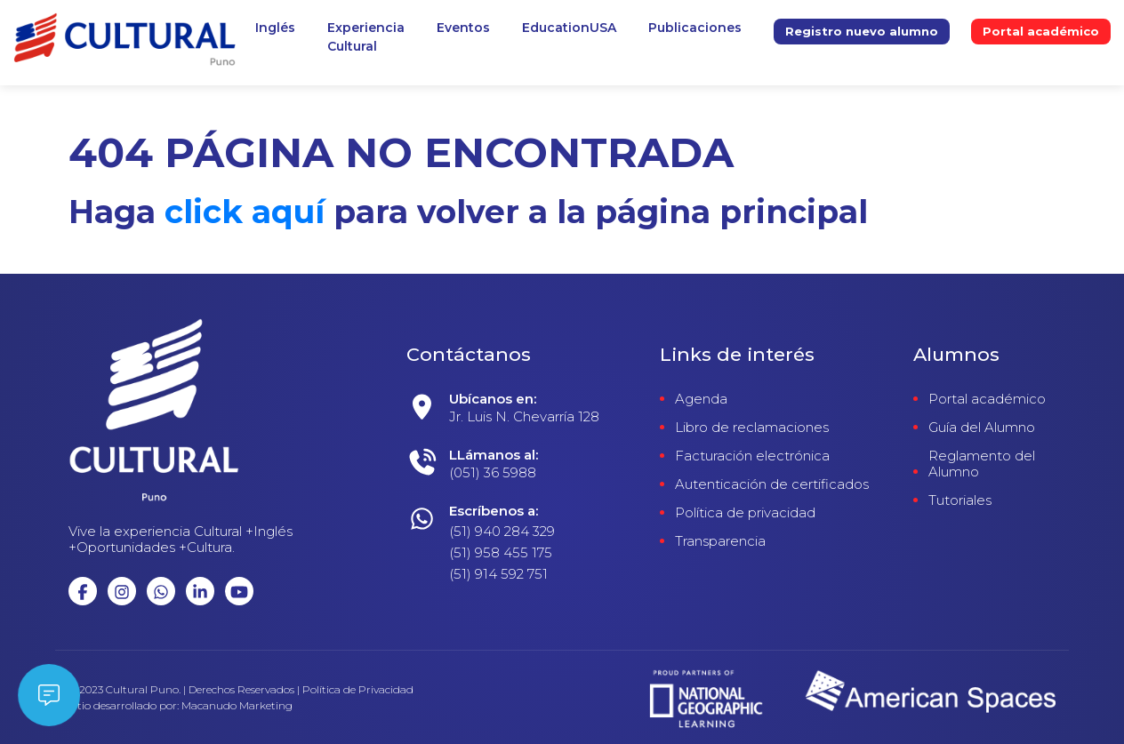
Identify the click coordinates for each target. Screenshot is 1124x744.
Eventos (463, 28)
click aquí (245, 211)
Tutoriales (960, 500)
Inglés (275, 28)
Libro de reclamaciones (752, 428)
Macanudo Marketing (237, 706)
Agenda (701, 399)
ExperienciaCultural (366, 37)
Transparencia (720, 541)
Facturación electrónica (752, 456)
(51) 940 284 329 (502, 531)
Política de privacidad (745, 513)
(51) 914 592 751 (498, 573)
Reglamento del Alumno (981, 464)
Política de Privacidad (357, 690)
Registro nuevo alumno (861, 31)
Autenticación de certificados (772, 484)
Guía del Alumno (981, 428)
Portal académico (1041, 31)
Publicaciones (695, 28)
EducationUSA (569, 28)
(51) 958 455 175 (500, 552)
